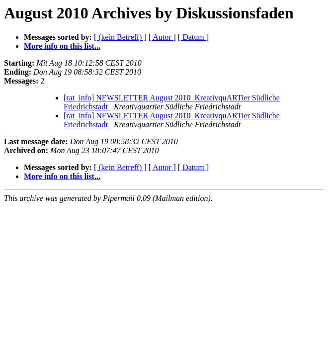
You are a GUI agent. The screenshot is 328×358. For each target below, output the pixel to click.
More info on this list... (62, 46)
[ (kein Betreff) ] (120, 37)
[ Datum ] (193, 37)
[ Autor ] (162, 37)
